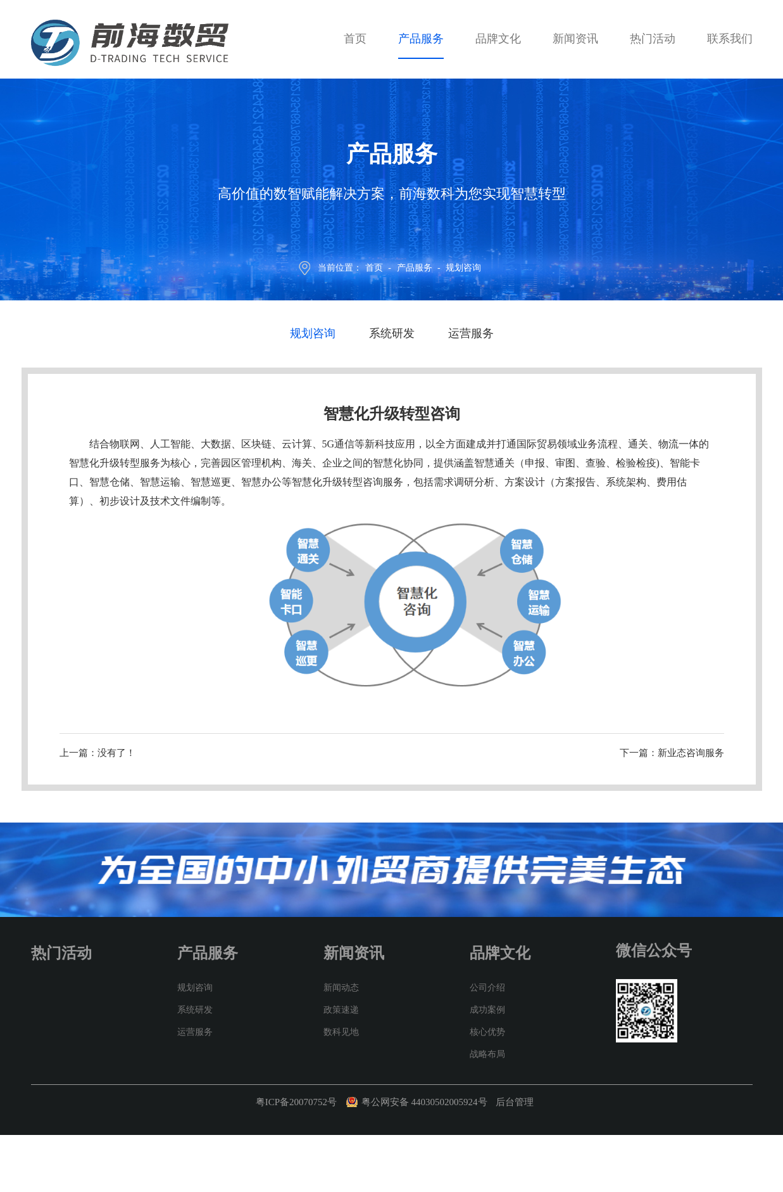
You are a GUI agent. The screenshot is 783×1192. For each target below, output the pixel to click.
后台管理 (515, 1102)
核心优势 (487, 1032)
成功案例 (487, 1010)
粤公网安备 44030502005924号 (425, 1102)
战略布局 (487, 1054)
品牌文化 (498, 38)
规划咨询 (463, 267)
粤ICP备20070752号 (296, 1102)
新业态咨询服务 (691, 753)
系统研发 (392, 333)
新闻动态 (341, 987)
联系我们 (730, 38)
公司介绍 (487, 987)
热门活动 (652, 38)
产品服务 (421, 38)
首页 (355, 38)
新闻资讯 (575, 38)
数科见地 (341, 1032)
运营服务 (471, 333)
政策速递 (341, 1010)
